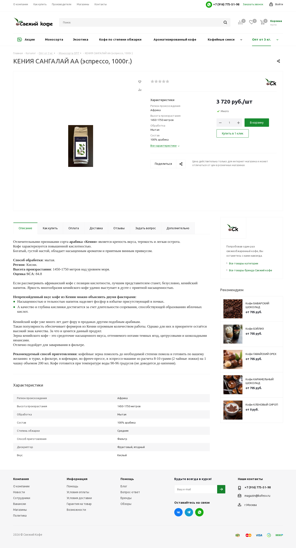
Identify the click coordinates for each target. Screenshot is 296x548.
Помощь (72, 486)
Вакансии (19, 504)
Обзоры (125, 504)
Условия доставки (79, 498)
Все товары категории (243, 263)
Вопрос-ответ (130, 492)
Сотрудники (21, 498)
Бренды (126, 498)
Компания (21, 479)
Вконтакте (178, 512)
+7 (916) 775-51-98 (258, 487)
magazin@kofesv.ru (257, 495)
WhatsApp (199, 512)
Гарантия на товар (79, 504)
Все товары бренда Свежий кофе (250, 270)
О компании (21, 486)
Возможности (76, 509)
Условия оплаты (78, 492)
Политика (20, 515)
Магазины (20, 509)
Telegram (189, 512)
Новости (19, 492)
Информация (77, 479)
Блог (123, 486)
